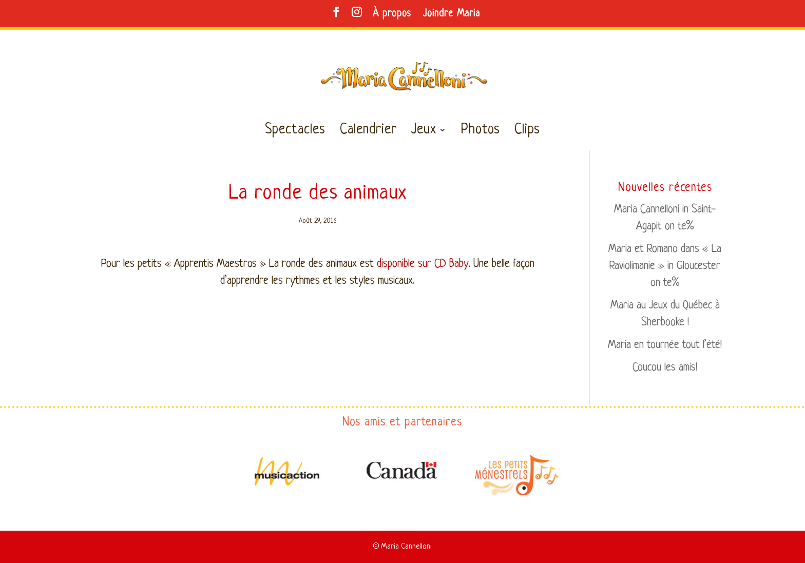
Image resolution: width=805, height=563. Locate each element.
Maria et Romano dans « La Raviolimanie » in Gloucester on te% (664, 266)
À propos (392, 14)
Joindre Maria (451, 14)
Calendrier (368, 132)
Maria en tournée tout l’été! (665, 345)
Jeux (423, 132)
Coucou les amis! (664, 368)
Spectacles (295, 132)
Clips (527, 132)
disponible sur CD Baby (422, 264)
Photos (480, 132)
